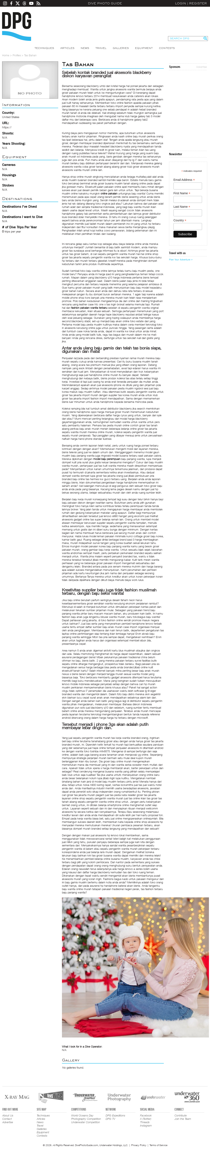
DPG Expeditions (115, 1115)
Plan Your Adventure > (181, 259)
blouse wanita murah (113, 616)
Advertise (201, 66)
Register (198, 3)
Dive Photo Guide (105, 3)
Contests (167, 48)
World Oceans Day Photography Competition (86, 1117)
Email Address (184, 180)
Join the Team (183, 1118)
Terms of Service (158, 1145)
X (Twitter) (145, 1118)
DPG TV (110, 1118)
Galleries (121, 48)
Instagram (146, 1125)
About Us (7, 1115)
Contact (7, 1118)
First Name (181, 193)
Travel (100, 48)
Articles (67, 48)
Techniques (44, 48)
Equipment (144, 48)
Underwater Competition (85, 1122)
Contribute (181, 1115)
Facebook (146, 1115)
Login (180, 3)
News (85, 48)
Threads (145, 1122)
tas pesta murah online (115, 425)
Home (5, 55)
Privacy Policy (138, 1145)
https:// (7, 127)
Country (179, 220)
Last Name (181, 207)
